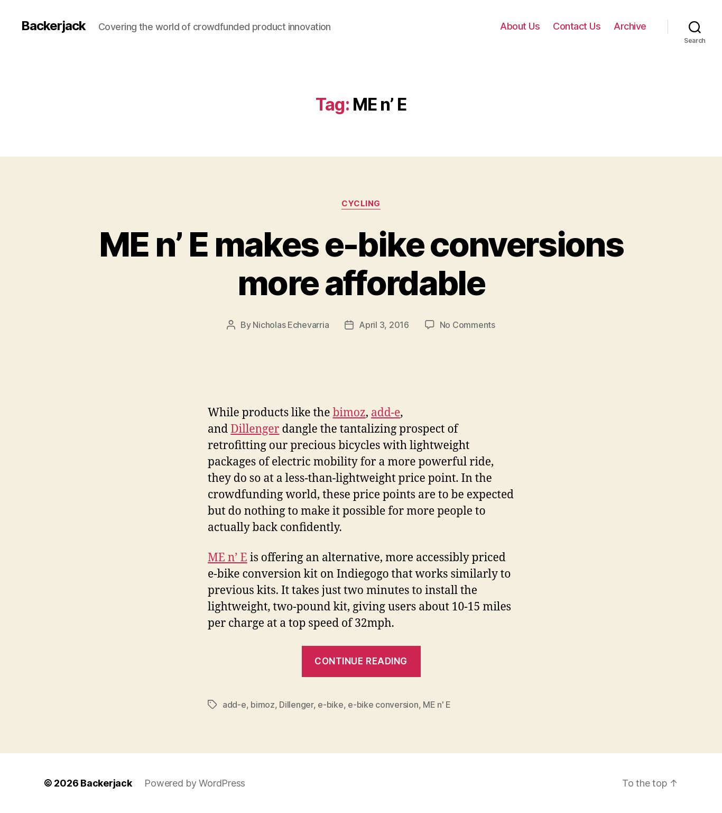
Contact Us (576, 26)
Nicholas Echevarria (291, 324)
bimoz (348, 413)
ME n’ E (227, 558)
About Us (520, 26)
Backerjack (53, 26)
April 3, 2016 (384, 324)
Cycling (361, 203)
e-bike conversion (383, 704)
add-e (385, 413)
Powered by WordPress (194, 783)
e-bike (330, 704)
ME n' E (437, 704)
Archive (630, 26)
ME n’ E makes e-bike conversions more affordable (361, 263)
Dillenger (254, 429)
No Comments (467, 324)
